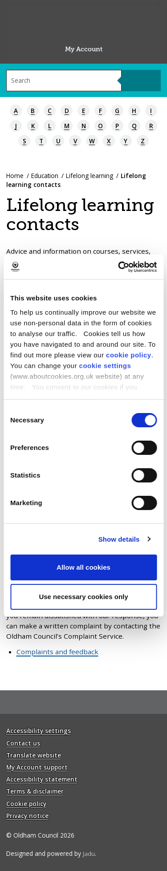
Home (15, 175)
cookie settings (105, 365)
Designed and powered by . (51, 853)
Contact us (23, 743)
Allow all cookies (83, 567)
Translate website (33, 755)
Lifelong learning (89, 175)
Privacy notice (27, 815)
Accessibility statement (41, 779)
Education (44, 175)
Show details (119, 539)
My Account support (37, 767)
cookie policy (128, 355)
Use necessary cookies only (83, 596)
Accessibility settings (38, 730)
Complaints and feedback (57, 651)
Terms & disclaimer (35, 791)
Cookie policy (26, 803)
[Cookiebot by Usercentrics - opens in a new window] (119, 267)
